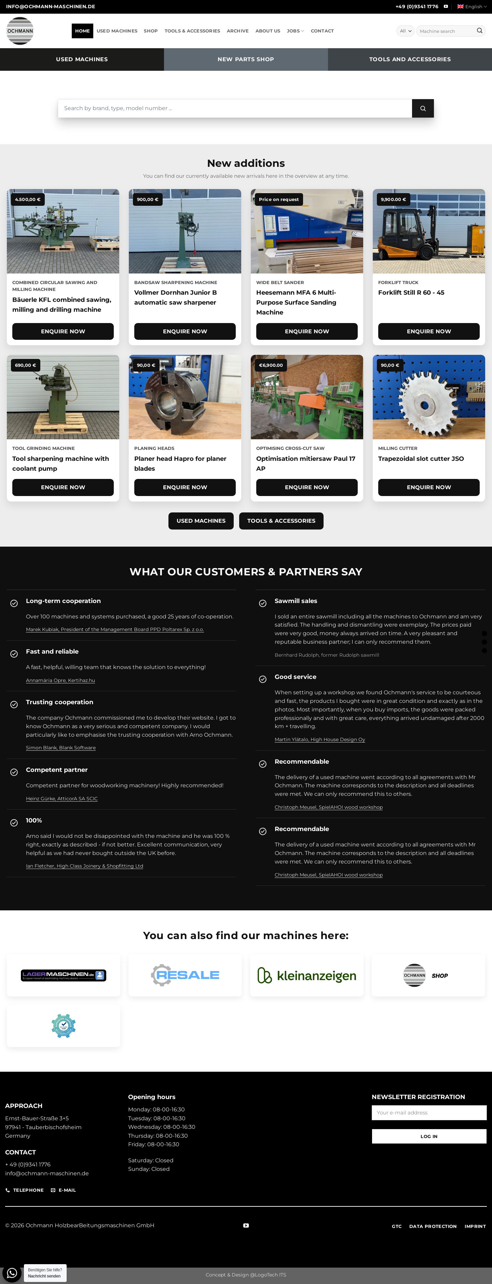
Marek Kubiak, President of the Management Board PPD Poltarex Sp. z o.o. (115, 629)
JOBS (295, 31)
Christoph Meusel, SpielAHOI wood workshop (329, 807)
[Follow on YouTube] (446, 6)
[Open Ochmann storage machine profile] (63, 975)
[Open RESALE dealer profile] (185, 975)
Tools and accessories (410, 59)
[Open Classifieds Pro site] (307, 975)
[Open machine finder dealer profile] (63, 1026)
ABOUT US (268, 31)
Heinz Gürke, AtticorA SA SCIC (62, 798)
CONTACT (322, 31)
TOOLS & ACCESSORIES (192, 31)
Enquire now (63, 331)
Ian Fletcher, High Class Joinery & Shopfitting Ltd (84, 866)
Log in (429, 1136)
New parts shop (246, 59)
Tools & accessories (281, 521)
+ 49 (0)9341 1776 (28, 1164)
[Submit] (480, 31)
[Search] (423, 108)
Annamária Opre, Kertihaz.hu (60, 680)
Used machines (82, 59)
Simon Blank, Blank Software (61, 748)
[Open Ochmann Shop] (428, 975)
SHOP (151, 31)
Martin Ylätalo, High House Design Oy (320, 739)
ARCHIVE (238, 31)
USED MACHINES (117, 31)
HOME (82, 31)
